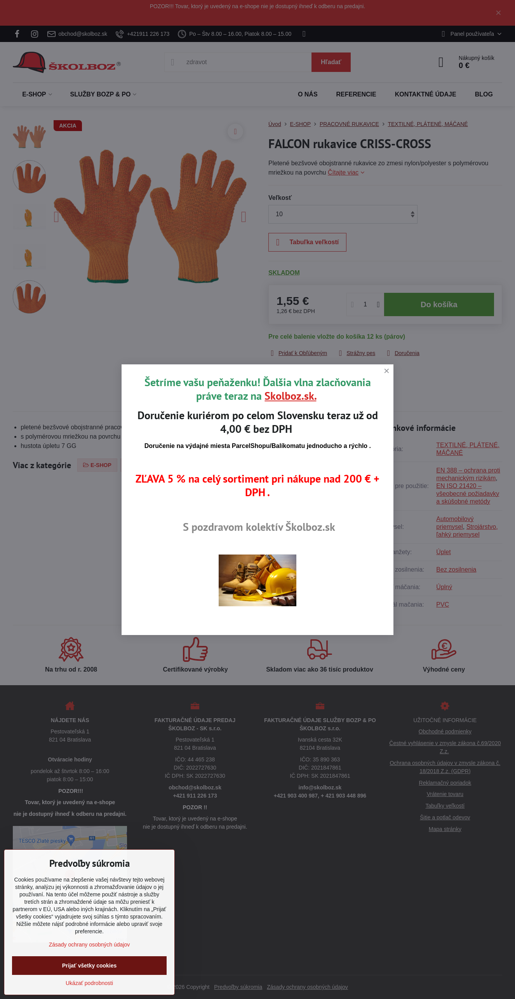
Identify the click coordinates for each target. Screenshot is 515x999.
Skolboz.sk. (290, 395)
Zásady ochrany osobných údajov (89, 944)
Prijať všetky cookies (89, 965)
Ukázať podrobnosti (89, 983)
